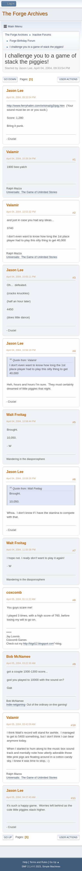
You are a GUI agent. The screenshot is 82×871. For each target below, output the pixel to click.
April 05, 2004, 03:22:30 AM (20, 663)
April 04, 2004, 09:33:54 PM (21, 97)
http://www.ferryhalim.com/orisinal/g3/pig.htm (36, 105)
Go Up (8, 837)
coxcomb (14, 592)
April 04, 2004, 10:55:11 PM (21, 276)
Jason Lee (14, 91)
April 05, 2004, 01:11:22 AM (20, 599)
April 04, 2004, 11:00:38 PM (21, 549)
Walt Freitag (16, 414)
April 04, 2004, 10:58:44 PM (21, 421)
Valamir (12, 152)
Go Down (10, 79)
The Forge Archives (25, 14)
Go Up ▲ (54, 862)
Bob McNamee (18, 656)
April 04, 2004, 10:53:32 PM (21, 211)
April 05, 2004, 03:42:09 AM (20, 724)
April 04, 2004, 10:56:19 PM (21, 350)
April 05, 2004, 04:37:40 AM (20, 797)
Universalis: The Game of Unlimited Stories (31, 192)
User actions (68, 79)
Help (25, 862)
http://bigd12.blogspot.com (38, 643)
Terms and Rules (38, 862)
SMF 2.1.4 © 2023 (31, 866)
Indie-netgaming (15, 704)
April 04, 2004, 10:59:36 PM (21, 478)
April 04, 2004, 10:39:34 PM (21, 158)
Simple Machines (51, 866)
